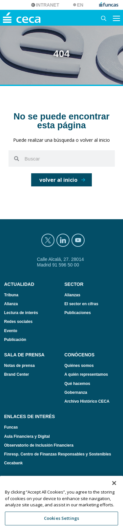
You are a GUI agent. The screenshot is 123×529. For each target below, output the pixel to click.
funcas (109, 5)
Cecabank (13, 463)
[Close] (114, 490)
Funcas (11, 427)
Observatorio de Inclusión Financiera (38, 445)
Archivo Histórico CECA (86, 401)
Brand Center (16, 374)
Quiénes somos (78, 365)
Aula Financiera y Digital (27, 436)
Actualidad (19, 284)
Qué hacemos (77, 383)
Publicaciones (77, 312)
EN (80, 5)
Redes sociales (18, 321)
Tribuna (11, 295)
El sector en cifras (81, 304)
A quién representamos (86, 374)
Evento (10, 330)
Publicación (15, 339)
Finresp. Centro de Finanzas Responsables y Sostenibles (57, 454)
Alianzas (72, 295)
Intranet (47, 5)
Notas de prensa (19, 365)
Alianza (11, 304)
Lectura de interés (21, 312)
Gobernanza (75, 392)
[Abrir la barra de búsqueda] (103, 17)
